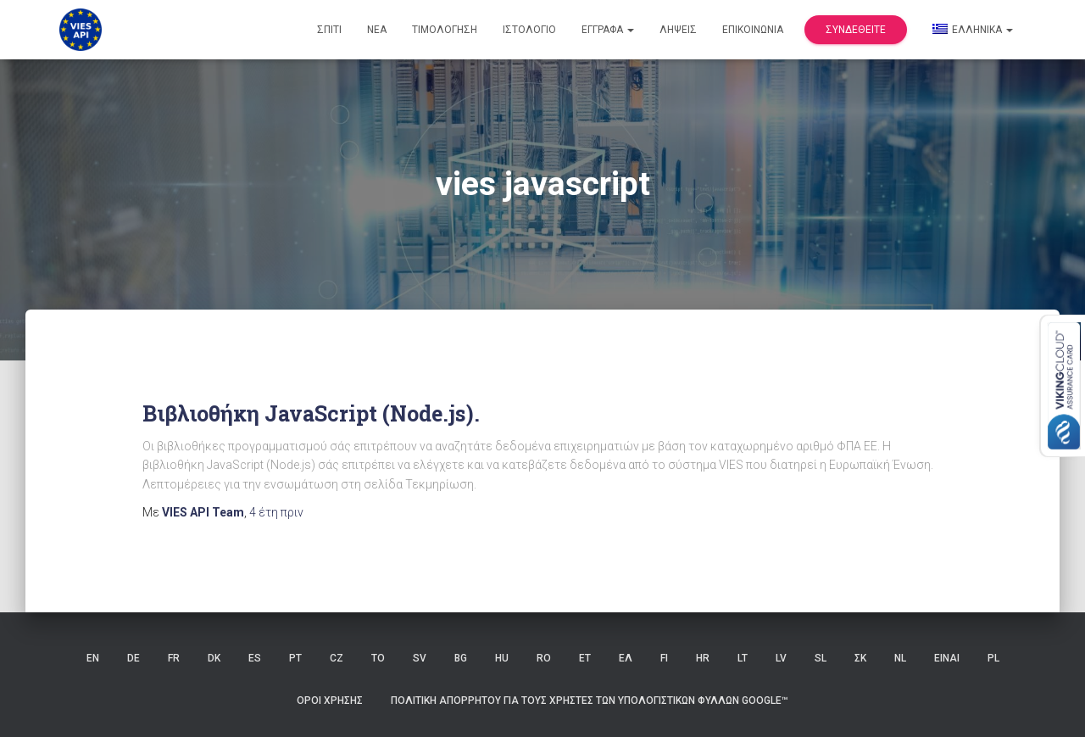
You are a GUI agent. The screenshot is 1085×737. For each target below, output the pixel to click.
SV (419, 658)
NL (900, 658)
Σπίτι (329, 30)
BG (460, 658)
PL (993, 658)
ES (254, 658)
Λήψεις (678, 30)
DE (133, 658)
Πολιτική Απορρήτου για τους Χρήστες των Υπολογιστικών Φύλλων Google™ (589, 700)
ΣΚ (860, 658)
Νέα (377, 30)
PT (295, 658)
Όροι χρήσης (330, 700)
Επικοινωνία (752, 30)
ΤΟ (378, 658)
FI (664, 658)
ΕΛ (625, 658)
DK (214, 658)
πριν (276, 512)
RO (544, 658)
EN (92, 658)
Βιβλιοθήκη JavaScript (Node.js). (311, 413)
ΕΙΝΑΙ (947, 658)
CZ (336, 658)
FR (174, 658)
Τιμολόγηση (444, 30)
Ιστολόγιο (529, 30)
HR (702, 658)
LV (781, 658)
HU (502, 658)
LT (742, 658)
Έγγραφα (607, 30)
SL (820, 658)
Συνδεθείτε (856, 30)
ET (585, 658)
